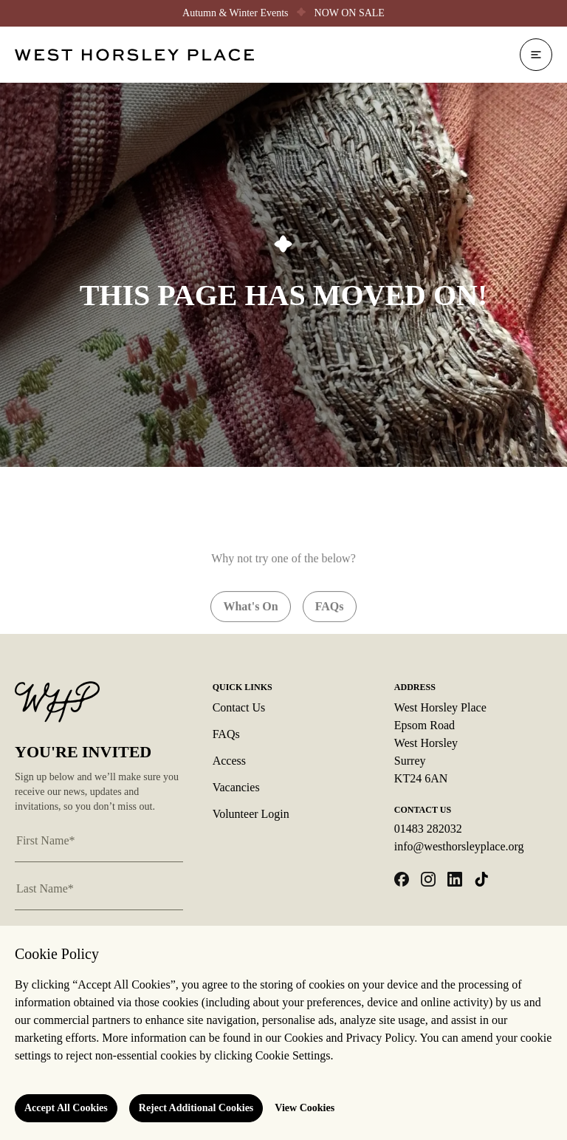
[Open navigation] (536, 54)
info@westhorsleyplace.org (459, 846)
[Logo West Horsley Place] (134, 55)
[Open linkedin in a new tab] (454, 879)
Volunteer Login (251, 814)
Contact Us (239, 707)
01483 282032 (428, 828)
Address (415, 687)
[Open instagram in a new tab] (428, 879)
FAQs (226, 734)
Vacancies (236, 787)
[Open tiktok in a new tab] (481, 879)
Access (229, 760)
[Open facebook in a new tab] (401, 879)
